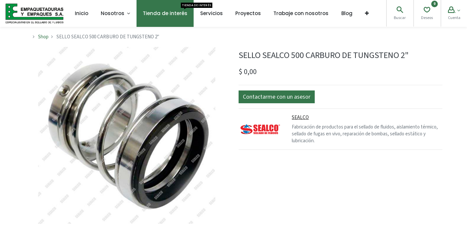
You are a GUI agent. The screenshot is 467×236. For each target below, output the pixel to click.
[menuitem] (82, 13)
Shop (43, 36)
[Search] (399, 10)
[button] (367, 13)
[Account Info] (454, 10)
